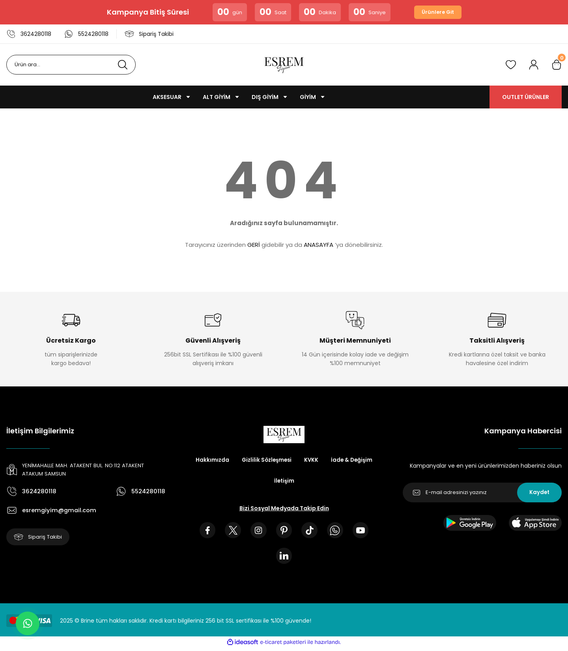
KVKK (340, 460)
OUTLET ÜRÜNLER (525, 97)
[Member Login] (534, 65)
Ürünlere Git (437, 12)
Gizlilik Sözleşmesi (293, 460)
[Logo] (284, 65)
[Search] (71, 65)
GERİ (253, 245)
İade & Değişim (267, 481)
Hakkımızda (238, 460)
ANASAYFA (318, 245)
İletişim (312, 481)
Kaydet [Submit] (539, 492)
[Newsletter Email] (482, 492)
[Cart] (556, 65)
